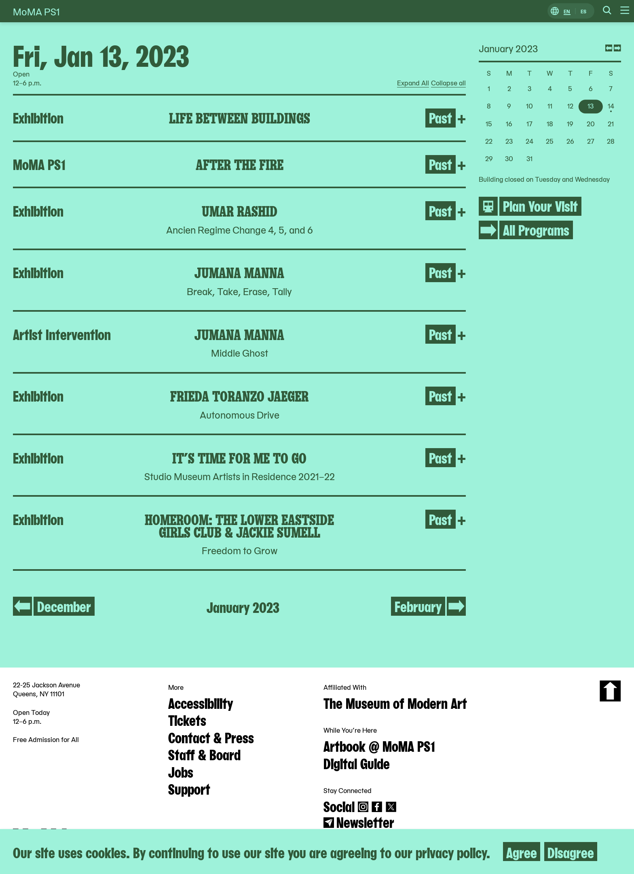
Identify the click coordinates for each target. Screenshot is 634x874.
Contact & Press (211, 736)
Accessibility (200, 702)
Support (189, 788)
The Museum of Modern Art (395, 702)
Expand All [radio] (413, 83)
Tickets (187, 719)
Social (339, 805)
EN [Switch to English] (567, 11)
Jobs (180, 771)
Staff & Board (204, 753)
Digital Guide (356, 762)
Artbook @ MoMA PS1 (379, 745)
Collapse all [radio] (448, 83)
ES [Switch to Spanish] (583, 11)
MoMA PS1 (36, 11)
